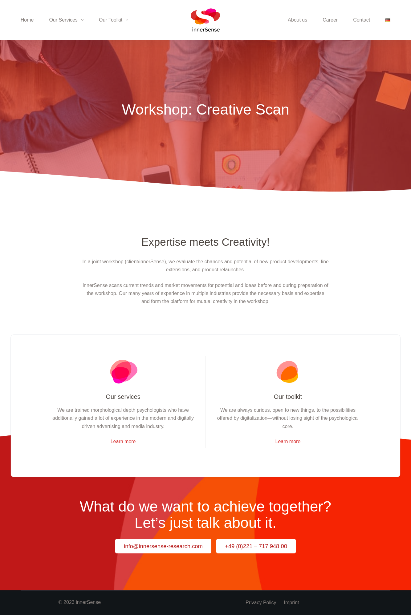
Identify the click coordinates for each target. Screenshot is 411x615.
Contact (361, 19)
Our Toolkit (115, 20)
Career (330, 19)
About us (297, 19)
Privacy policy (261, 602)
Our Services (67, 20)
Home (27, 19)
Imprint (291, 602)
